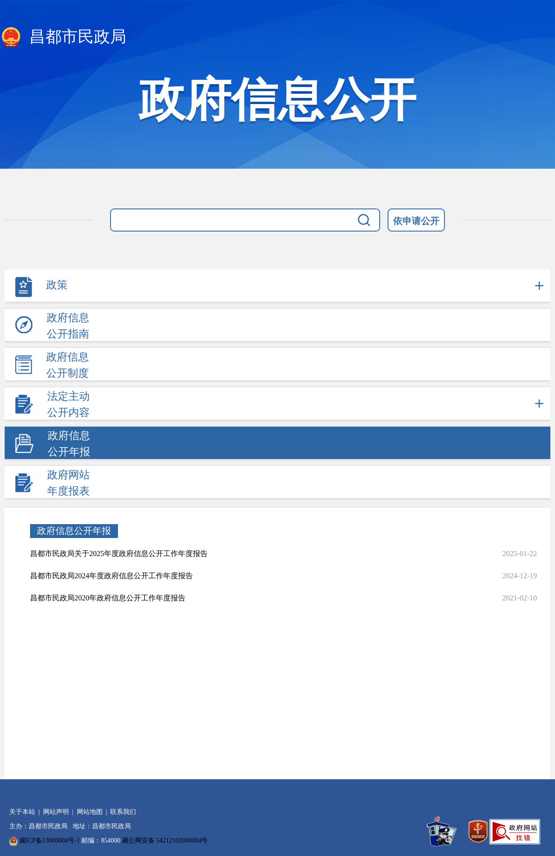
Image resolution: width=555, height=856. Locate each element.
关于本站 (22, 811)
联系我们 (123, 811)
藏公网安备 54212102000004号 (165, 840)
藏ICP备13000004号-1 (49, 840)
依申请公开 (416, 221)
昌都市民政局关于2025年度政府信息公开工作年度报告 (119, 553)
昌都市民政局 (63, 37)
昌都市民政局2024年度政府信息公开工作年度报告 (111, 576)
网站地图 (90, 811)
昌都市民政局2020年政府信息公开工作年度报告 (107, 598)
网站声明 (56, 811)
